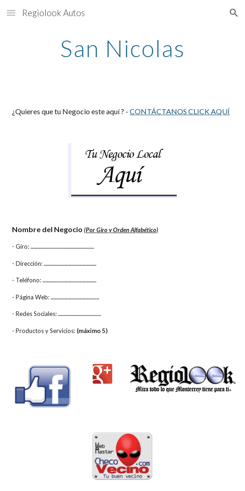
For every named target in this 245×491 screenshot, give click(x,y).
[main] (122, 48)
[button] (11, 12)
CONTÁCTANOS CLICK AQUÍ (180, 111)
